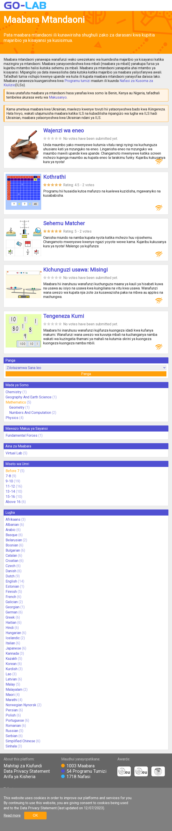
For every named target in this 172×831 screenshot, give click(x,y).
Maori (10, 695)
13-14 (10, 491)
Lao (8, 674)
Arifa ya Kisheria (19, 776)
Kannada (12, 653)
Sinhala (11, 746)
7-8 (8, 476)
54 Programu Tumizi (86, 771)
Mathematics (16, 402)
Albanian (12, 524)
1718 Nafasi (78, 776)
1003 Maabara (81, 765)
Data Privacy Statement (27, 771)
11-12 (10, 486)
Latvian (11, 679)
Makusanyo (58, 97)
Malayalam (14, 689)
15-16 (10, 496)
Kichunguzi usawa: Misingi (75, 270)
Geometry (16, 407)
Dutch (10, 576)
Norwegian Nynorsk (21, 705)
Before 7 (12, 471)
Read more (12, 815)
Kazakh (11, 658)
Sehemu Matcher (64, 223)
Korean (11, 664)
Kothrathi (54, 177)
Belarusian (14, 540)
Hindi (10, 628)
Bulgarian (13, 550)
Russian (12, 731)
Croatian (12, 561)
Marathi (11, 700)
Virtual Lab (14, 453)
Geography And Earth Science (29, 397)
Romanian (13, 725)
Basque (11, 535)
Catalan (11, 555)
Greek (10, 617)
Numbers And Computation (30, 412)
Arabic (10, 530)
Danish (11, 571)
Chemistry (14, 392)
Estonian (12, 586)
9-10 (9, 481)
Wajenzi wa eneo (63, 130)
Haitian (11, 622)
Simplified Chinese (20, 741)
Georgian (12, 607)
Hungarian (13, 633)
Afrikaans (13, 519)
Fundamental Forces (21, 435)
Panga (86, 374)
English (11, 581)
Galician (12, 602)
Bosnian (12, 545)
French (11, 597)
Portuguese (15, 720)
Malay (10, 684)
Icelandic (13, 638)
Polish (11, 715)
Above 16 (13, 502)
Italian (10, 643)
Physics (12, 418)
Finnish (11, 591)
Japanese (13, 648)
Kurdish (11, 669)
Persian (12, 710)
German (11, 612)
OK (35, 815)
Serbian (11, 736)
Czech (10, 566)
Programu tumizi (77, 81)
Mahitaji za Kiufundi (23, 765)
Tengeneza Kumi (63, 316)
